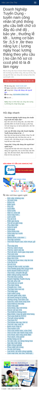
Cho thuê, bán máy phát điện (19, 335)
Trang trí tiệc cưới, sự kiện (18, 266)
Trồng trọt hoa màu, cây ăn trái (20, 260)
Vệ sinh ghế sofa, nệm (16, 295)
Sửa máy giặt (12, 306)
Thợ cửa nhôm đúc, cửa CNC (19, 331)
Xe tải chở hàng (13, 349)
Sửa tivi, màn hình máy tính (18, 302)
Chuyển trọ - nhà (14, 287)
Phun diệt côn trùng (15, 347)
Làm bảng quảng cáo (16, 256)
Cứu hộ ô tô (12, 262)
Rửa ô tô (11, 202)
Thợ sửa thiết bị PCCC (16, 316)
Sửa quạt (11, 229)
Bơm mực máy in (14, 326)
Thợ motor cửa (13, 329)
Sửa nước (11, 211)
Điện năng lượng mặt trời (17, 275)
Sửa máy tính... (13, 215)
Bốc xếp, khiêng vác (15, 198)
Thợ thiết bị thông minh (17, 312)
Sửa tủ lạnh (12, 227)
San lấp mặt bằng (14, 343)
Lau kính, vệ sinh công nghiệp (19, 351)
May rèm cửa (12, 258)
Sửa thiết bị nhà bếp (15, 304)
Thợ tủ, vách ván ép (15, 250)
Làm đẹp (11, 235)
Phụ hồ (10, 206)
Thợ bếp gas (12, 291)
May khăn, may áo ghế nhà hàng (21, 314)
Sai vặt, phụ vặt (13, 281)
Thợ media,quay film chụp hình (20, 269)
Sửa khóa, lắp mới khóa (17, 308)
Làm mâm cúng (13, 293)
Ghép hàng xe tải (14, 339)
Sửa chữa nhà (13, 231)
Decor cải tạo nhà (14, 310)
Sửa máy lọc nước (15, 233)
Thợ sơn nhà (12, 254)
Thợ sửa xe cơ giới (15, 283)
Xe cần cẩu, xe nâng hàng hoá (20, 341)
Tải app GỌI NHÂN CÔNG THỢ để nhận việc (19, 81)
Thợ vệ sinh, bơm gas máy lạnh (20, 252)
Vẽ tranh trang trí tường (17, 298)
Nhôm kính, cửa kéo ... (16, 238)
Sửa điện (11, 209)
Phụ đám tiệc (12, 225)
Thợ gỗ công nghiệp (15, 318)
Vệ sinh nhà (12, 200)
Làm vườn (11, 217)
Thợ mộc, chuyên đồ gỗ (17, 273)
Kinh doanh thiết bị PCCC (18, 271)
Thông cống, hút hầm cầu (18, 300)
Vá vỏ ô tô (11, 264)
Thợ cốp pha (12, 246)
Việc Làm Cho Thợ (9, 3)
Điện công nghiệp (14, 345)
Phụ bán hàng (13, 285)
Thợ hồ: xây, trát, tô (15, 324)
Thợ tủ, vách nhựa (15, 248)
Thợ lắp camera (13, 240)
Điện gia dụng (13, 221)
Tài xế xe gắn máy (15, 223)
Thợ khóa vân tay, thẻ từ (17, 322)
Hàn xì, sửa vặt (13, 213)
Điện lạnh (11, 204)
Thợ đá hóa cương (15, 277)
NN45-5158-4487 (21, 86)
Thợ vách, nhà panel (15, 337)
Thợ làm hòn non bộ (15, 289)
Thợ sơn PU (12, 320)
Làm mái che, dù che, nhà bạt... (20, 353)
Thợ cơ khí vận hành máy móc (20, 333)
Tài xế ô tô (11, 219)
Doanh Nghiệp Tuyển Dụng (18, 279)
